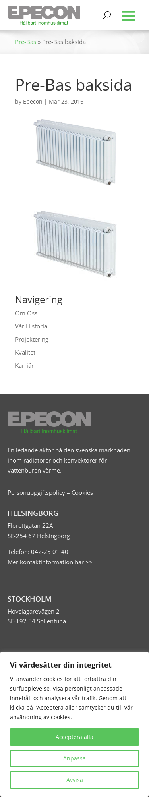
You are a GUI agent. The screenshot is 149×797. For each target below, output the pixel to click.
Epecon (33, 101)
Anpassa (74, 758)
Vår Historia (31, 326)
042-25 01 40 (48, 552)
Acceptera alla (74, 737)
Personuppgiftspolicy (36, 492)
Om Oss (26, 313)
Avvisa (74, 779)
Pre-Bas (25, 42)
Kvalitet (25, 352)
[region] (74, 724)
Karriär (24, 365)
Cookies (82, 492)
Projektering (31, 339)
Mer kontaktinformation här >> (50, 562)
